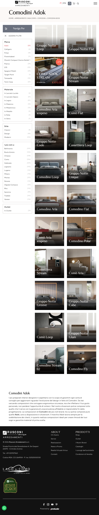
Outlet (78, 439)
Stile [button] (6, 126)
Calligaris (8, 49)
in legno (7, 101)
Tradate (7, 196)
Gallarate (8, 163)
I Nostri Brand (81, 443)
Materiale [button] (8, 89)
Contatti (54, 454)
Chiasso (7, 156)
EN (64, 3)
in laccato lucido (11, 93)
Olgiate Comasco (11, 185)
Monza (7, 178)
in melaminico (9, 108)
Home (11, 18)
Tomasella (8, 78)
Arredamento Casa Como (25, 18)
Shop (78, 435)
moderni (7, 137)
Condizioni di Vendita (84, 454)
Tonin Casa (8, 82)
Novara (7, 181)
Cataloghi (79, 447)
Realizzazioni (56, 443)
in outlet (7, 211)
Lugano (7, 170)
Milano (7, 174)
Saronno (7, 192)
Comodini (42, 18)
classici (7, 130)
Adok (6, 46)
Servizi (53, 439)
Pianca (7, 64)
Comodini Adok (53, 18)
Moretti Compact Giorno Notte (16, 60)
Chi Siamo (55, 435)
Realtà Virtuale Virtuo (59, 450)
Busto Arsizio (9, 152)
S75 (5, 67)
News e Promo (56, 447)
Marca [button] (7, 42)
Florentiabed (9, 57)
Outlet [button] (7, 207)
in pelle (7, 115)
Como (6, 159)
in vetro (7, 119)
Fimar (6, 53)
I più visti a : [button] (9, 145)
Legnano (7, 167)
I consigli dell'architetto (85, 450)
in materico (8, 104)
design (7, 134)
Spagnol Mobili (10, 71)
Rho (5, 188)
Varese (7, 199)
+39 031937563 (12, 453)
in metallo (8, 111)
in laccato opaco (11, 97)
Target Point (9, 75)
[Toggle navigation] (95, 3)
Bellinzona (8, 149)
